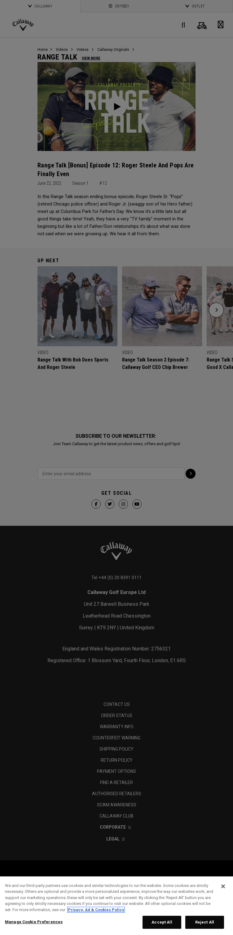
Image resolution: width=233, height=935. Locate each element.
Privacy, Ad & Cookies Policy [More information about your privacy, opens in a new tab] (96, 909)
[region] (116, 905)
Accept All (162, 922)
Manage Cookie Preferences (34, 921)
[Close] (223, 886)
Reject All (204, 922)
